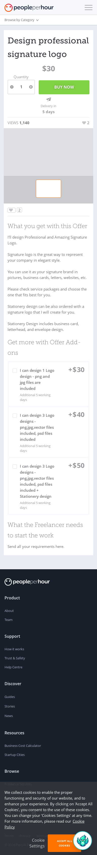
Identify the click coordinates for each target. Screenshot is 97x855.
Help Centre (13, 667)
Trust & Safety (15, 658)
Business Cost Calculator (23, 745)
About (9, 610)
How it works (14, 649)
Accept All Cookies (64, 843)
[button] (87, 8)
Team (9, 619)
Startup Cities (15, 754)
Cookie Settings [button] (37, 843)
